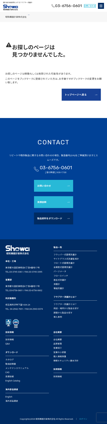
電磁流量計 (59, 288)
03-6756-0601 (68, 6)
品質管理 (57, 343)
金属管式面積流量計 (63, 267)
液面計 (57, 284)
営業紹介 (57, 348)
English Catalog (12, 380)
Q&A (7, 343)
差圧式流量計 (60, 280)
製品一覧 (58, 247)
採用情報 (57, 369)
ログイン (83, 419)
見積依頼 (41, 202)
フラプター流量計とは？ (65, 296)
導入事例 (58, 317)
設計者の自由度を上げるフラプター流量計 (17, 2)
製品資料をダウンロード (49, 218)
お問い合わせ (89, 6)
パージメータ (60, 271)
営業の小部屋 (59, 352)
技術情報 (9, 332)
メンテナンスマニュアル (17, 368)
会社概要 (57, 332)
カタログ (9, 359)
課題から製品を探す (63, 312)
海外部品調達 (11, 389)
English (8, 396)
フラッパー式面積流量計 (65, 254)
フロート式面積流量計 (64, 263)
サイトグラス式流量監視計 (66, 258)
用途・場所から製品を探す (66, 308)
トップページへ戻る (76, 94)
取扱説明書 (10, 364)
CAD (7, 372)
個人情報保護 (59, 356)
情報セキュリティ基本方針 (66, 360)
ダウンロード (11, 352)
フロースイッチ (61, 275)
